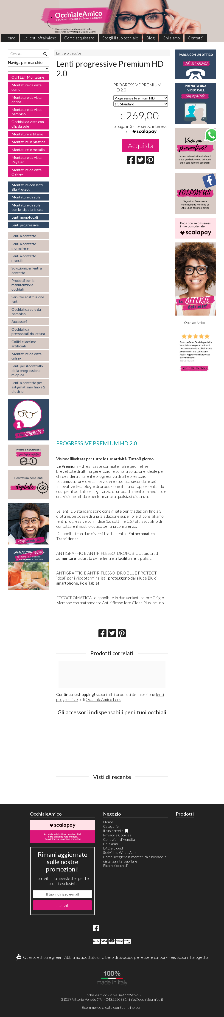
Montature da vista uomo (26, 87)
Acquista (140, 145)
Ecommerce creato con (112, 1007)
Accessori (19, 321)
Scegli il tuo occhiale (120, 37)
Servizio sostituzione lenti (27, 299)
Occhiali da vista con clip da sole (27, 123)
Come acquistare (79, 37)
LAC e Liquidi (113, 848)
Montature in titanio (27, 134)
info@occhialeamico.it (146, 999)
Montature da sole (25, 197)
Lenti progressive (68, 53)
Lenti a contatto (23, 236)
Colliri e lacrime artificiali (23, 343)
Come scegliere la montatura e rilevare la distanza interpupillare (134, 859)
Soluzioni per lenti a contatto (26, 270)
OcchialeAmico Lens (103, 699)
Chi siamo (171, 37)
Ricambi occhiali (115, 865)
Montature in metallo (28, 149)
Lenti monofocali (24, 217)
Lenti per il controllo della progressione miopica (27, 370)
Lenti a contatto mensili (23, 258)
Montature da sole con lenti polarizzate (27, 207)
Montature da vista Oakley (26, 172)
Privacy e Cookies (117, 835)
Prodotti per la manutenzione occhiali (22, 284)
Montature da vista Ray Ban (26, 159)
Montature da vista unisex (26, 356)
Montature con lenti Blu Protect (27, 187)
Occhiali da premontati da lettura (28, 331)
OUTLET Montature (27, 77)
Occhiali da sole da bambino (26, 311)
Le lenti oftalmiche (39, 37)
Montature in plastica (28, 142)
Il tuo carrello (116, 830)
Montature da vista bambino (26, 111)
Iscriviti (62, 905)
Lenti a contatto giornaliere (23, 246)
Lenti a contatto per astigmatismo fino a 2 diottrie (28, 386)
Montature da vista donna (26, 99)
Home (10, 37)
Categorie (111, 826)
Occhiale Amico (194, 322)
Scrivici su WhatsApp (119, 852)
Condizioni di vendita (119, 839)
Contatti (195, 37)
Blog (150, 37)
